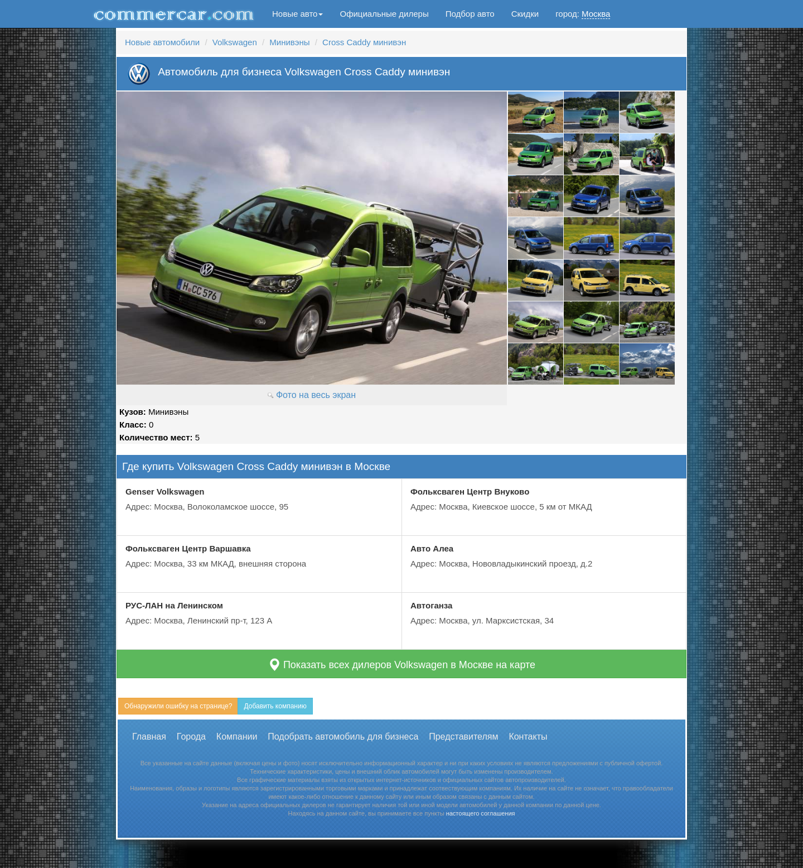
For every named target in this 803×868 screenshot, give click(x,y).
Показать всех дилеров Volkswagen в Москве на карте (401, 664)
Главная (149, 736)
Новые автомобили (162, 42)
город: (582, 14)
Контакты (528, 736)
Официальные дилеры (384, 13)
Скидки (525, 13)
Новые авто (297, 13)
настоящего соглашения (480, 813)
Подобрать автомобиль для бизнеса (343, 736)
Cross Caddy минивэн (364, 42)
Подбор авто (470, 13)
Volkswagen (234, 42)
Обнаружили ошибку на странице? (178, 706)
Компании (237, 736)
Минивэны (289, 42)
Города (191, 736)
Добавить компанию (275, 706)
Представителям (463, 736)
